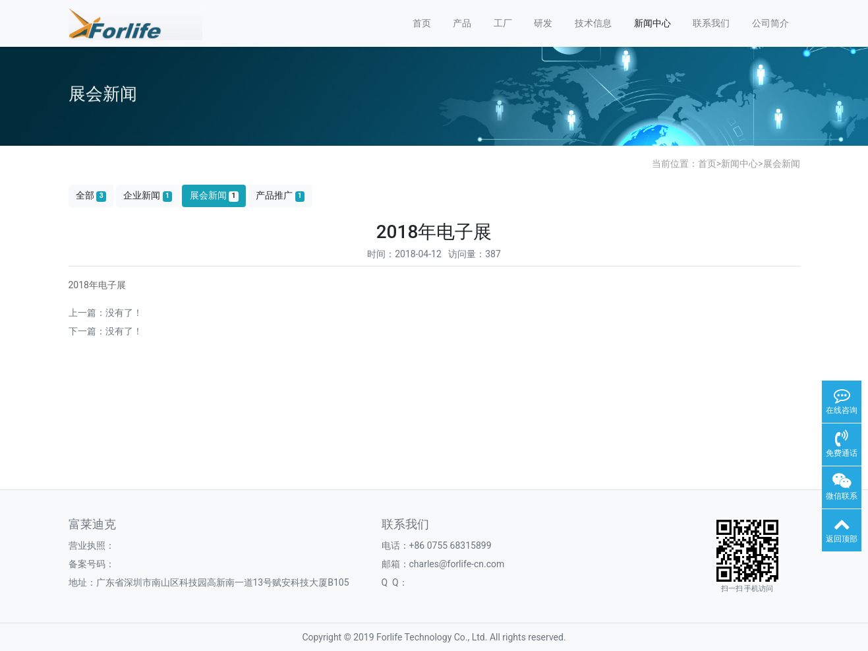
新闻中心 (652, 23)
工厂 (503, 23)
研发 (543, 23)
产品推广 (280, 195)
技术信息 (593, 23)
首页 (422, 23)
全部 (91, 195)
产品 (462, 23)
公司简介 (770, 23)
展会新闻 (781, 163)
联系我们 (711, 23)
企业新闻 (147, 195)
